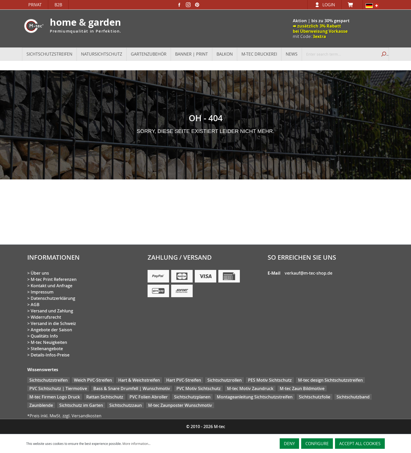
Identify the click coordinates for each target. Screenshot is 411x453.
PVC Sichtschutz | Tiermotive (58, 388)
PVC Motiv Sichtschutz (198, 388)
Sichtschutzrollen (224, 380)
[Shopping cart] (352, 4)
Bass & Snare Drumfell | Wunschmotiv (131, 388)
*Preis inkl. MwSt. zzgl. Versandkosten (64, 416)
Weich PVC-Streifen (93, 380)
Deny (289, 443)
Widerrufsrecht (46, 317)
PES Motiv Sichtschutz (270, 380)
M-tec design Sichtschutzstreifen (330, 380)
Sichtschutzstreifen (48, 380)
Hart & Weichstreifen (139, 380)
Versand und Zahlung (52, 311)
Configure (317, 443)
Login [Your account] (328, 5)
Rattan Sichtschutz (104, 397)
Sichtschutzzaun (125, 405)
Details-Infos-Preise (50, 355)
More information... (136, 443)
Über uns (40, 273)
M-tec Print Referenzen (54, 279)
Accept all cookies (360, 443)
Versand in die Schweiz (53, 323)
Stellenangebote (47, 348)
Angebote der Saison (51, 330)
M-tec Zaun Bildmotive (302, 388)
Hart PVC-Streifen (183, 380)
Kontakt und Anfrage (51, 286)
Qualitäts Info (44, 336)
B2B (58, 5)
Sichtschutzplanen (192, 397)
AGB (35, 304)
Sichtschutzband (353, 397)
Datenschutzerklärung (53, 298)
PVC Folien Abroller (148, 397)
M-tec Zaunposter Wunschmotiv (180, 405)
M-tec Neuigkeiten (49, 342)
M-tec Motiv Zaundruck (250, 388)
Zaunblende (41, 405)
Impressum (42, 292)
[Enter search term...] (340, 54)
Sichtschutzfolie (314, 397)
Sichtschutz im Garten (81, 405)
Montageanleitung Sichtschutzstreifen (255, 397)
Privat (35, 5)
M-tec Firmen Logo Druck (54, 397)
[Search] (383, 54)
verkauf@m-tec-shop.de (308, 273)
